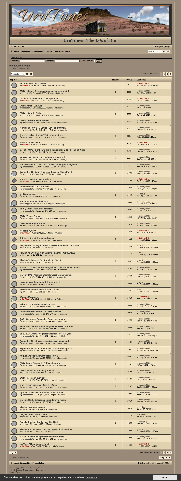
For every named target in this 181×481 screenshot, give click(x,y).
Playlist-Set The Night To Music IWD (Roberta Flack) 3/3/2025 (49, 245)
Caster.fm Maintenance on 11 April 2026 (39, 98)
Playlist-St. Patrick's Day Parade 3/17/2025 (40, 260)
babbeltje (59, 93)
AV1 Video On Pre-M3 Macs (33, 84)
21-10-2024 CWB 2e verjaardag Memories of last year (45, 334)
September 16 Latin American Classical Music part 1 (45, 341)
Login (13, 57)
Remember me (89, 61)
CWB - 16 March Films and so (34, 120)
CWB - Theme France (30, 216)
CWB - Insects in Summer (32, 378)
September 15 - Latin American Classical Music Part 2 (46, 172)
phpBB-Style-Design (37, 470)
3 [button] (167, 74)
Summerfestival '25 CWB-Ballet (35, 187)
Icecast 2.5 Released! (30, 142)
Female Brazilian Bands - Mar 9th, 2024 (39, 422)
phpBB (20, 468)
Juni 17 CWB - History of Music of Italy (38, 385)
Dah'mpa (57, 424)
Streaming (61, 86)
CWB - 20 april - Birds (30, 113)
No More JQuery (28, 231)
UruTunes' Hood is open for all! (35, 444)
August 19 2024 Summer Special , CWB (39, 356)
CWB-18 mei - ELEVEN (31, 106)
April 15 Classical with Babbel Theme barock (41, 392)
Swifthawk (26, 86)
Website (59, 233)
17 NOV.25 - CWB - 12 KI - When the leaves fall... (43, 157)
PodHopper (26, 204)
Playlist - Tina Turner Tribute (33, 415)
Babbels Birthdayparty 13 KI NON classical (40, 312)
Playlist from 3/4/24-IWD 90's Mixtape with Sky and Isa (46, 429)
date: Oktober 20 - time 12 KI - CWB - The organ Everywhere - (49, 164)
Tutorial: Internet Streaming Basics (37, 238)
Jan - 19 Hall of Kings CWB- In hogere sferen (41, 135)
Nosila (27, 196)
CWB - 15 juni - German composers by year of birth (45, 91)
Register (21, 57)
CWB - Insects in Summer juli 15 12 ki (38, 370)
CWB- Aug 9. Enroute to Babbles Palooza (40, 363)
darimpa (25, 424)
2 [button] (164, 74)
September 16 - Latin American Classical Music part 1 (46, 348)
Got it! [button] (165, 477)
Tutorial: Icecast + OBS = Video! (35, 179)
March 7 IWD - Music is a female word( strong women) (46, 275)
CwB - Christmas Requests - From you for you (42, 319)
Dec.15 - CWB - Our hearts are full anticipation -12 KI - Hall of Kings (52, 150)
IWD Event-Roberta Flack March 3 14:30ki (40, 290)
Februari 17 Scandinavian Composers (38, 304)
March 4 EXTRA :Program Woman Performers (42, 437)
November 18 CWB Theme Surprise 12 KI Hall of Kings (46, 326)
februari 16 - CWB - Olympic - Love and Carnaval (43, 128)
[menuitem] (25, 47)
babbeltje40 (26, 93)
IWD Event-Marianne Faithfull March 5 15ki (40, 282)
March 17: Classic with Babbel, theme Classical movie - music (50, 267)
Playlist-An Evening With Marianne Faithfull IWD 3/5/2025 (47, 253)
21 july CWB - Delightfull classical (36, 209)
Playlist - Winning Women (32, 407)
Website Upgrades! (29, 297)
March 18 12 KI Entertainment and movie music (43, 400)
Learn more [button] (91, 477)
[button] (170, 74)
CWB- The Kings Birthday (32, 223)
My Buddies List (27, 194)
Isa (23, 248)
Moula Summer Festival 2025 (34, 201)
